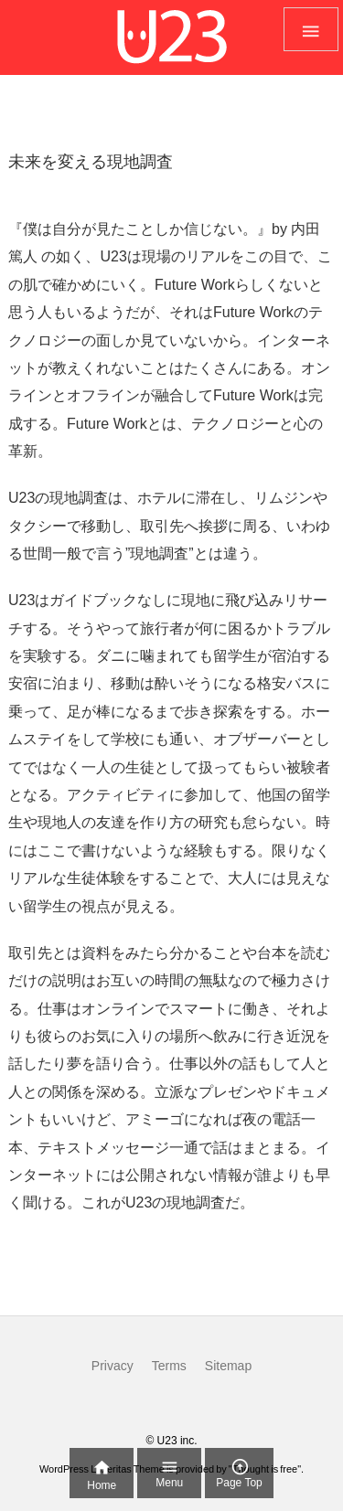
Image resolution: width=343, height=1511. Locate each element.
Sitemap (228, 1365)
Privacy (112, 1365)
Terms (169, 1365)
